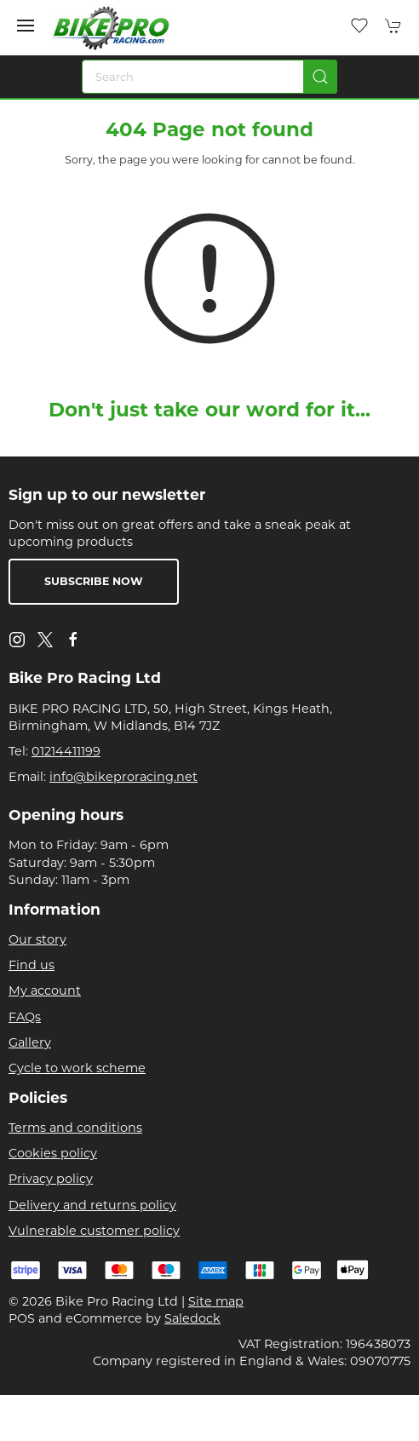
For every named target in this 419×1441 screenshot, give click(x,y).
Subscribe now (93, 581)
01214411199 (66, 751)
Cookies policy (53, 1153)
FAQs (25, 1017)
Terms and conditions (75, 1127)
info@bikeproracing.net (123, 776)
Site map (216, 1301)
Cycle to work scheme (77, 1068)
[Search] (209, 77)
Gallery (30, 1042)
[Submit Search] (320, 77)
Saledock (192, 1318)
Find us (32, 965)
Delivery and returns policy (92, 1205)
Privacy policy (51, 1178)
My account (45, 990)
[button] (25, 25)
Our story (37, 939)
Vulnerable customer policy (94, 1230)
